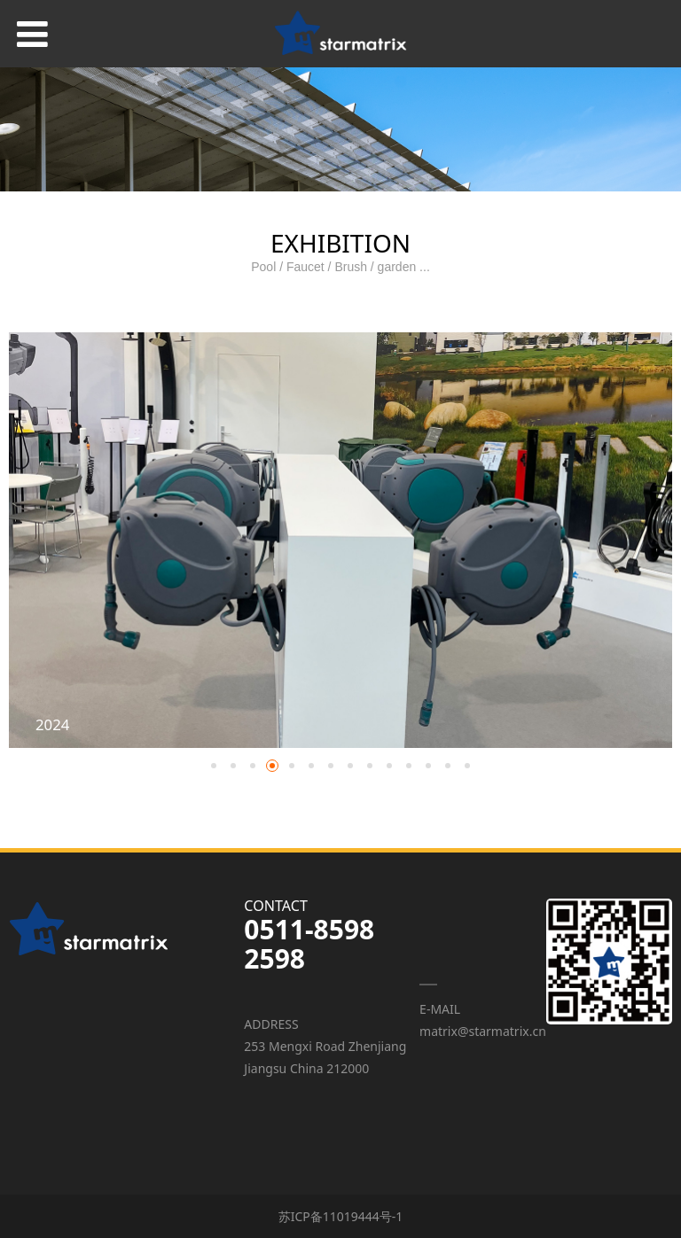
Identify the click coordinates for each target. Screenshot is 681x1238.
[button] (213, 765)
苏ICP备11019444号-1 (340, 1216)
